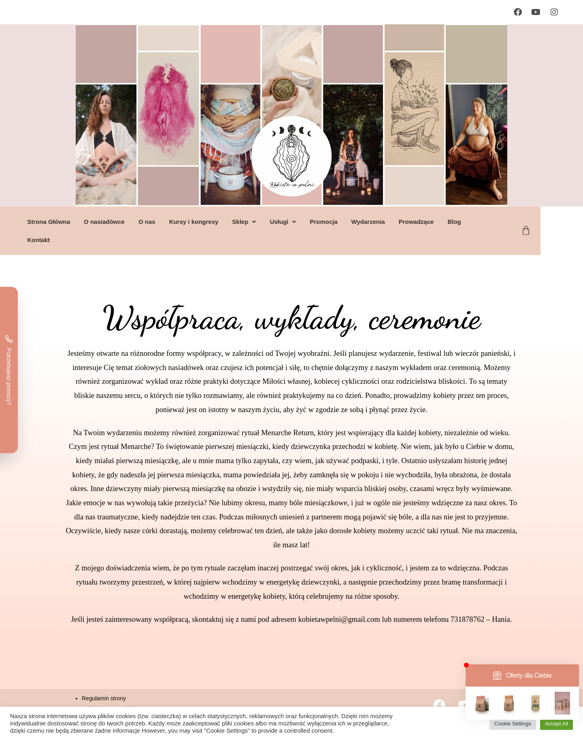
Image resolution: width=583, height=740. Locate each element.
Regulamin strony (104, 698)
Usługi (304, 221)
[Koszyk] (547, 230)
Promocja (345, 221)
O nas (168, 221)
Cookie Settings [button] (512, 724)
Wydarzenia (389, 221)
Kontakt (60, 239)
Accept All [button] (556, 724)
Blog (475, 221)
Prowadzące (437, 221)
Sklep (265, 221)
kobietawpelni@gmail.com (339, 619)
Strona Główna (70, 221)
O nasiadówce (125, 221)
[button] (265, 222)
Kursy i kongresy (215, 221)
